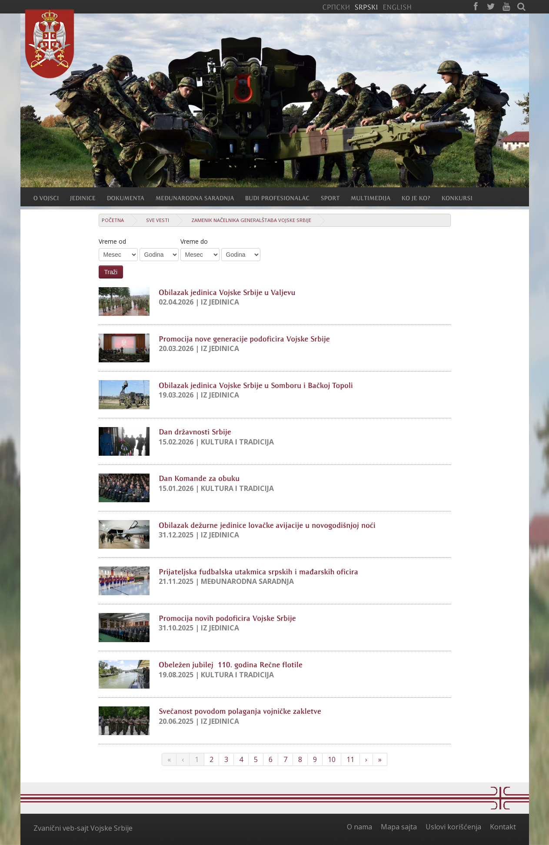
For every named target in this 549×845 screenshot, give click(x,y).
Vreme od (112, 241)
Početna (113, 220)
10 (332, 759)
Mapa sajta (399, 827)
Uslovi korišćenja (453, 827)
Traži (111, 271)
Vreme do (194, 241)
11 (350, 759)
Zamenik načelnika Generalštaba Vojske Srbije (251, 220)
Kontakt (503, 827)
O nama (359, 827)
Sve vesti (157, 220)
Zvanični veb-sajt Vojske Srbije (83, 828)
